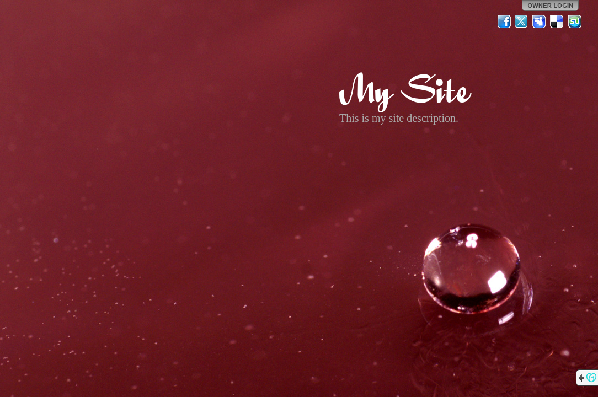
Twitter (522, 21)
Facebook (504, 21)
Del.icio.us (557, 21)
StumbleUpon (575, 21)
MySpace (539, 21)
